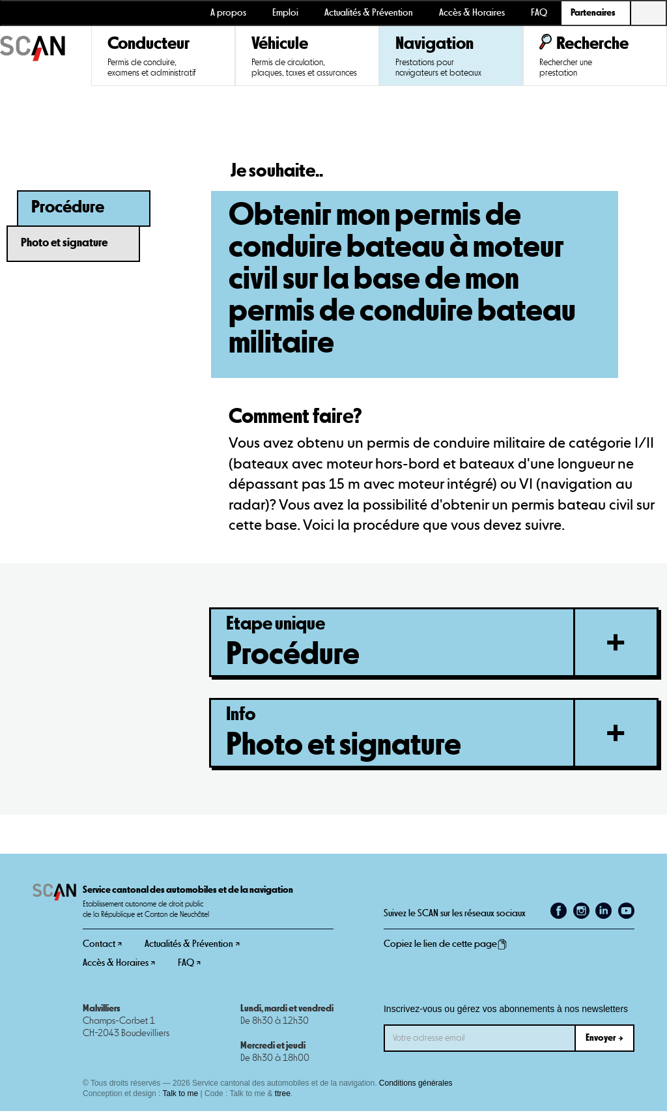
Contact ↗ (102, 948)
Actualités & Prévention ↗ (192, 948)
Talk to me (181, 1097)
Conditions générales (416, 1087)
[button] (596, 13)
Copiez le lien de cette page (445, 948)
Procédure (67, 207)
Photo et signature (64, 243)
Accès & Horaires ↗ (119, 967)
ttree (283, 1097)
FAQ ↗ (189, 967)
